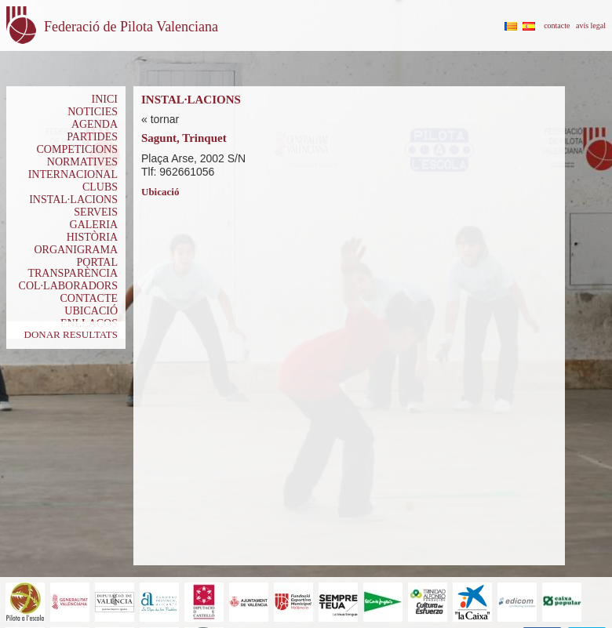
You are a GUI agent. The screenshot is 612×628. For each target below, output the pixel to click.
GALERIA (94, 225)
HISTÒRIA (92, 237)
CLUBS (100, 187)
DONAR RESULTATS (71, 334)
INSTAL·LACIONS (73, 199)
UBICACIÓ (91, 311)
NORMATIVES (82, 162)
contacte (557, 25)
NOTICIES (92, 112)
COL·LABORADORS (68, 286)
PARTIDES (92, 137)
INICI (105, 99)
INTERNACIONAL (73, 174)
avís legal (591, 25)
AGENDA (94, 124)
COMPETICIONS (77, 149)
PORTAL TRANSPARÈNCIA (72, 267)
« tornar (160, 119)
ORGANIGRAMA (76, 250)
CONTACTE (89, 298)
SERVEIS (96, 212)
